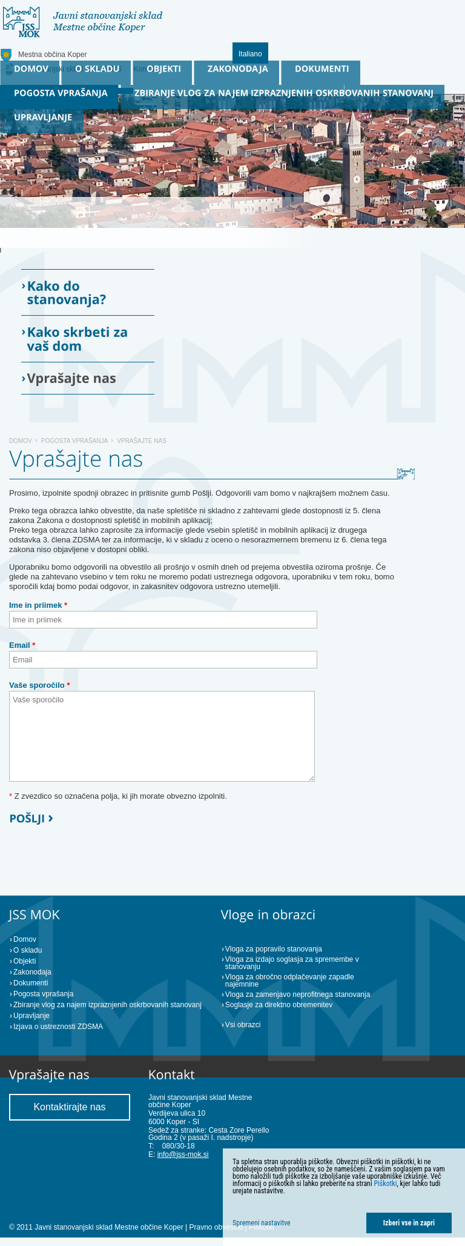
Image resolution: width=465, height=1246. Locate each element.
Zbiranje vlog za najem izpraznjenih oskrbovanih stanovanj (107, 1005)
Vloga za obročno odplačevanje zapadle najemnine (289, 980)
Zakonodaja (32, 972)
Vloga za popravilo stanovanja (273, 949)
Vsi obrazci (243, 1024)
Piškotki (385, 1183)
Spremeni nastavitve (261, 1223)
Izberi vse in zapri (409, 1223)
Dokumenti (30, 983)
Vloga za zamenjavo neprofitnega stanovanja (298, 994)
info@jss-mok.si (183, 1154)
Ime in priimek (38, 605)
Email (22, 645)
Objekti (24, 961)
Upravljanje (31, 1015)
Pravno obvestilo (216, 1227)
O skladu (27, 950)
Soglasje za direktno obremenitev (278, 1004)
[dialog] (344, 1197)
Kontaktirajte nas (69, 1107)
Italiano (250, 54)
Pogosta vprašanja (74, 441)
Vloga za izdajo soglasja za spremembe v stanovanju (292, 963)
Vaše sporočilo (39, 685)
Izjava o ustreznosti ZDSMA (58, 1026)
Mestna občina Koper (52, 54)
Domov (20, 441)
